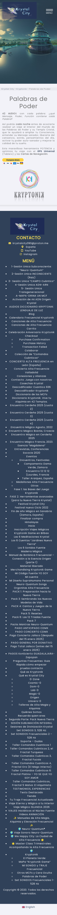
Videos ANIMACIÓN (31, 814)
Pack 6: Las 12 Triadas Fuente (31, 617)
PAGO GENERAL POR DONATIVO (31, 642)
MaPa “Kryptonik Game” (35, 862)
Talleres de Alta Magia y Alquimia (35, 706)
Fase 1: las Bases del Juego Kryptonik (31, 491)
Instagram (28, 254)
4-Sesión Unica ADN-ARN (31, 285)
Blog (32, 314)
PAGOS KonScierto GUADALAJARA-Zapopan (31, 655)
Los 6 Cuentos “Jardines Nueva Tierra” (31, 542)
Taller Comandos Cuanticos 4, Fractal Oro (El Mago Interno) (32, 765)
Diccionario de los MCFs (31, 394)
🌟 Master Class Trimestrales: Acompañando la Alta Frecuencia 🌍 (31, 847)
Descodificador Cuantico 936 (31, 387)
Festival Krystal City (31, 504)
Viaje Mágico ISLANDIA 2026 (31, 807)
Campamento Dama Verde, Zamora (37, 465)
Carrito (31, 328)
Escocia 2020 (31, 453)
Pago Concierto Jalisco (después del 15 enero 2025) (32, 637)
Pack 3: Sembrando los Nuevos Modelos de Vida (31, 600)
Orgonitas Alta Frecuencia (31, 588)
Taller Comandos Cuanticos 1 (31, 745)
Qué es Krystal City (31, 675)
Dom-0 (34, 686)
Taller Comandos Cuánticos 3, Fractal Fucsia (32, 757)
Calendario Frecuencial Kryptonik (31, 317)
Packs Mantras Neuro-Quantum (31, 624)
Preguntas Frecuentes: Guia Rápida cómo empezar (31, 662)
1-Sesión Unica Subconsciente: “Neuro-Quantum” (31, 268)
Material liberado (31, 566)
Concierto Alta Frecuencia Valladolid (31, 370)
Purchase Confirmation (34, 339)
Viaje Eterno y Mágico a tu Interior (31, 803)
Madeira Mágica (31, 551)
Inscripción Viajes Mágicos (31, 529)
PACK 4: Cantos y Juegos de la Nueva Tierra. (31, 608)
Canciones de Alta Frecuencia (32, 321)
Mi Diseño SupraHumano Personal (31, 580)
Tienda (31, 796)
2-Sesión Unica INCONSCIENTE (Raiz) (32, 275)
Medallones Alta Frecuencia (34, 482)
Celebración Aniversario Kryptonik (32, 332)
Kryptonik (31, 854)
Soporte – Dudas (32, 741)
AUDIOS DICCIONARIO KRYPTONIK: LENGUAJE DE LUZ (31, 308)
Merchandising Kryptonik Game (32, 569)
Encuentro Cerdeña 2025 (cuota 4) (31, 421)
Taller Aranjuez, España (37, 478)
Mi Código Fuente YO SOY (31, 573)
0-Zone (35, 679)
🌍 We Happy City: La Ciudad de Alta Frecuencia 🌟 (32, 838)
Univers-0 (34, 701)
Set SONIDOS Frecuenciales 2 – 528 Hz (31, 735)
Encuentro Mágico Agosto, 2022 (32, 427)
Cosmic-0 (34, 683)
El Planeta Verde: (34, 858)
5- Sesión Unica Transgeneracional (31, 290)
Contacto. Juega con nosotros (31, 379)
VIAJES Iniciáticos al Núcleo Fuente (31, 810)
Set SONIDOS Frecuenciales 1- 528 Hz (34, 881)
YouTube (28, 250)
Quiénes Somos (31, 712)
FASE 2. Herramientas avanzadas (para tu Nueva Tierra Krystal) (31, 498)
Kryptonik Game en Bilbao (31, 533)
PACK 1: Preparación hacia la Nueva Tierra (32, 593)
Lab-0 (35, 690)
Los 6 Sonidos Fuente (31, 547)
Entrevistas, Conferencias (31, 449)
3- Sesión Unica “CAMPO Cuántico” (32, 281)
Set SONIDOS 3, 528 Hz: (32, 730)
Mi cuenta (31, 577)
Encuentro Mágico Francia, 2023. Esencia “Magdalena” (31, 443)
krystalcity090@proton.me (28, 243)
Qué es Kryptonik (31, 672)
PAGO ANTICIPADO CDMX (31, 628)
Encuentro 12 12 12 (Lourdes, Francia (37, 472)
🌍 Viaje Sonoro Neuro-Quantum (31, 832)
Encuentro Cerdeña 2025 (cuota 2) (31, 407)
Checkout (31, 336)
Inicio (31, 526)
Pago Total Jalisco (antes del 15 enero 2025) (31, 648)
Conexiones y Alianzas (31, 376)
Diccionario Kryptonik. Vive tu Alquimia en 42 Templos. (31, 399)
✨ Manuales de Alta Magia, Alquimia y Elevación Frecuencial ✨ (31, 821)
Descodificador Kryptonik (31, 390)
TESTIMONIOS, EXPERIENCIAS (31, 789)
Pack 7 (31, 621)
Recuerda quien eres (31, 715)
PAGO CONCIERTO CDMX (31, 631)
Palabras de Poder (34, 876)
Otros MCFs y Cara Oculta (34, 873)
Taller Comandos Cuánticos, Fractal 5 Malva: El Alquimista (31, 783)
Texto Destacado (31, 792)
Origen (34, 697)
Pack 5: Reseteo (31, 613)
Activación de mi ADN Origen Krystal (31, 301)
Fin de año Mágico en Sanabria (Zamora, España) (31, 513)
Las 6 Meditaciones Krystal (31, 537)
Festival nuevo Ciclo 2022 (31, 507)
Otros (34, 485)
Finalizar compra (31, 518)
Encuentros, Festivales (35, 460)
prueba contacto (31, 668)
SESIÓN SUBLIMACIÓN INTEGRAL (31, 723)
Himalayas (31, 522)
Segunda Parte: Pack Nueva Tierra (31, 719)
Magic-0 (34, 694)
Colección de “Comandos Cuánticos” (31, 356)
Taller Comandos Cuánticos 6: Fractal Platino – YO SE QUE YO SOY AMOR (31, 774)
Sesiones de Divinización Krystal (31, 726)
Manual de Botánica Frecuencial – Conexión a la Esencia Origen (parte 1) (31, 558)
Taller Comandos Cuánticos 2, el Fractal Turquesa (31, 750)
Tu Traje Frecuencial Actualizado (31, 799)
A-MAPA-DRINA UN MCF (31, 295)
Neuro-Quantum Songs (31, 584)
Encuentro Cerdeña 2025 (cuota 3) (31, 414)
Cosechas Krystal (31, 383)
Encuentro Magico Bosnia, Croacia (31, 431)
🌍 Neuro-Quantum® (31, 829)
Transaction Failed (34, 347)
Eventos (31, 456)
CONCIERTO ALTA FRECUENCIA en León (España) (31, 363)
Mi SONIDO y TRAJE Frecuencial (34, 867)
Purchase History (34, 343)
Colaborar (31, 350)
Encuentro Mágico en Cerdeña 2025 (31, 436)
